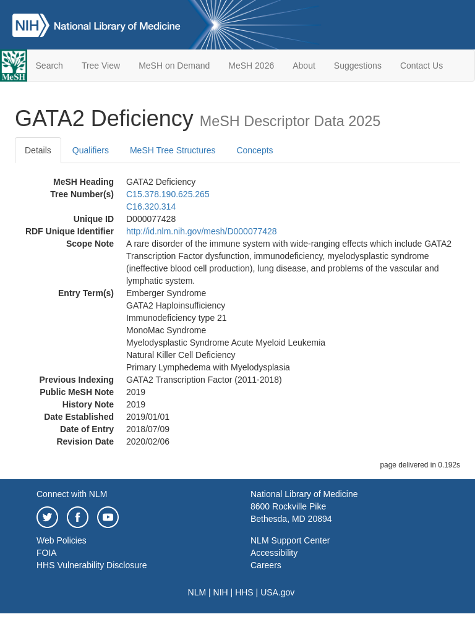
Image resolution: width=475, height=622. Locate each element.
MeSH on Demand (174, 65)
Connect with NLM (71, 494)
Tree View (101, 65)
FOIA (46, 553)
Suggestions (358, 65)
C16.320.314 (151, 206)
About (304, 65)
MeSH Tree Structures (173, 150)
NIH (220, 592)
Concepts (254, 150)
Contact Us (421, 65)
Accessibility (273, 553)
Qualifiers (90, 150)
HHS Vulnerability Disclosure (91, 565)
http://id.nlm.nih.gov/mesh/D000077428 (201, 231)
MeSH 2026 (251, 65)
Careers (265, 565)
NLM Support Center (290, 540)
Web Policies (61, 540)
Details (38, 150)
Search (49, 65)
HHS (244, 592)
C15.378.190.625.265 (168, 194)
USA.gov (277, 592)
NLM (197, 592)
